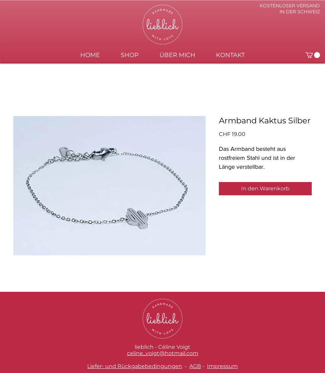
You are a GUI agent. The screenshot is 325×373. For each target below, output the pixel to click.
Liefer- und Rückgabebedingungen (134, 366)
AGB (195, 366)
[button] (312, 55)
